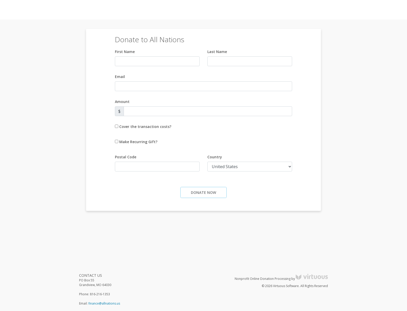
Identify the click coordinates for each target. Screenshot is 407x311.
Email (120, 76)
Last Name (217, 51)
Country (214, 156)
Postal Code (125, 156)
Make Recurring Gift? (138, 141)
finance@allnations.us (104, 303)
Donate (394, 9)
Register (374, 9)
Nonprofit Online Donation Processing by (281, 279)
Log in (356, 9)
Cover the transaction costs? (145, 126)
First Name (125, 51)
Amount (122, 101)
